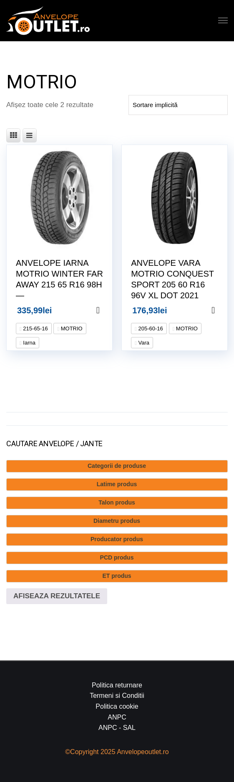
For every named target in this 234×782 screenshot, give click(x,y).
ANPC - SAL (117, 727)
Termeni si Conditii (117, 695)
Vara (143, 343)
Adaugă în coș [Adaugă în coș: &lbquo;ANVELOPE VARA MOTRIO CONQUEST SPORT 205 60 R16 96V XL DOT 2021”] (223, 310)
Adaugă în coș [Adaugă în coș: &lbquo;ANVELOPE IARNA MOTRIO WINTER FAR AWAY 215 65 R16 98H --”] (108, 310)
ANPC (117, 717)
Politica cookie (117, 706)
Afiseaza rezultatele (56, 596)
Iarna (28, 343)
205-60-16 (150, 328)
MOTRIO (71, 328)
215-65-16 (35, 328)
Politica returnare (117, 685)
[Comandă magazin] (178, 105)
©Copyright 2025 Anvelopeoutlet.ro (117, 751)
